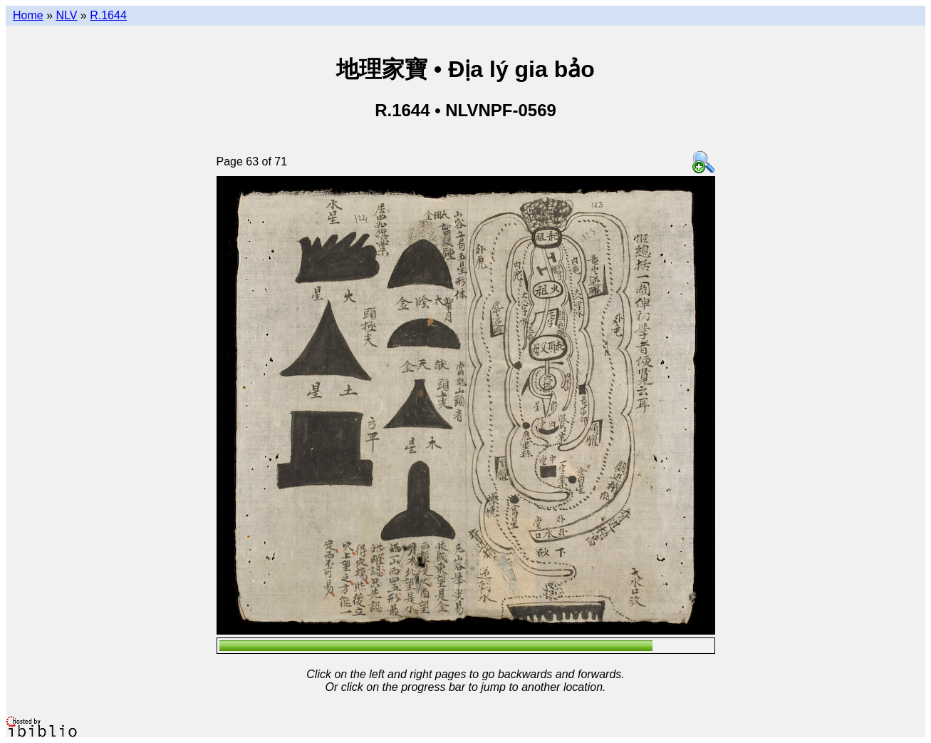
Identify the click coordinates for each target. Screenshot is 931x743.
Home (28, 15)
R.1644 (108, 15)
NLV (66, 15)
